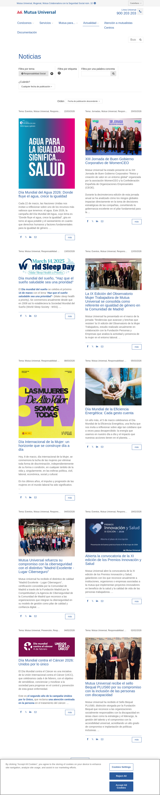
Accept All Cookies (121, 786)
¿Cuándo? (24, 81)
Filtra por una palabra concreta (98, 68)
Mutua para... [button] (68, 23)
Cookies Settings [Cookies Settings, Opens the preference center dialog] (121, 767)
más (70, 237)
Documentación (27, 32)
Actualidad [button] (91, 23)
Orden (60, 101)
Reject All (121, 776)
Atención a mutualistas (118, 22)
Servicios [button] (46, 23)
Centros (109, 27)
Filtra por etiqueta (67, 68)
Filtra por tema (26, 68)
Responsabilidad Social (33, 73)
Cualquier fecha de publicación (36, 86)
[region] (80, 777)
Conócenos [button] (25, 23)
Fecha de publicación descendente (84, 101)
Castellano (135, 3)
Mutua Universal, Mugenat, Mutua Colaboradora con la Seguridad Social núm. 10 (56, 3)
